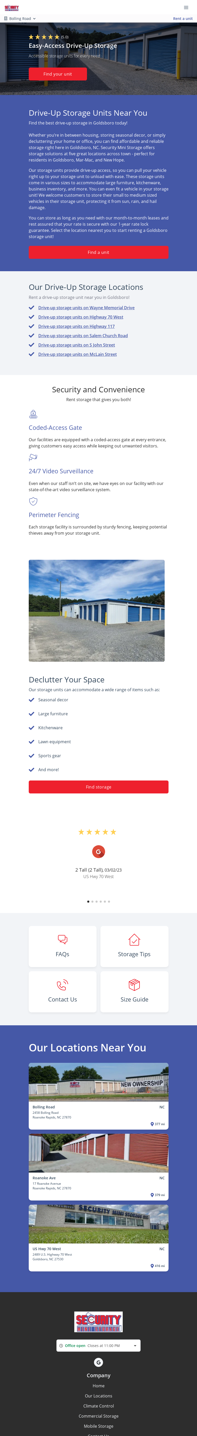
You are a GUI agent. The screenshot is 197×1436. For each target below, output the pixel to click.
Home (99, 1386)
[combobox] (98, 1345)
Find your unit (57, 74)
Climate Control (98, 1406)
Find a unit (98, 252)
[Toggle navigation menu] (188, 7)
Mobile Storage (98, 1426)
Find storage (98, 787)
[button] (88, 902)
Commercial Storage (99, 1416)
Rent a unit (183, 18)
